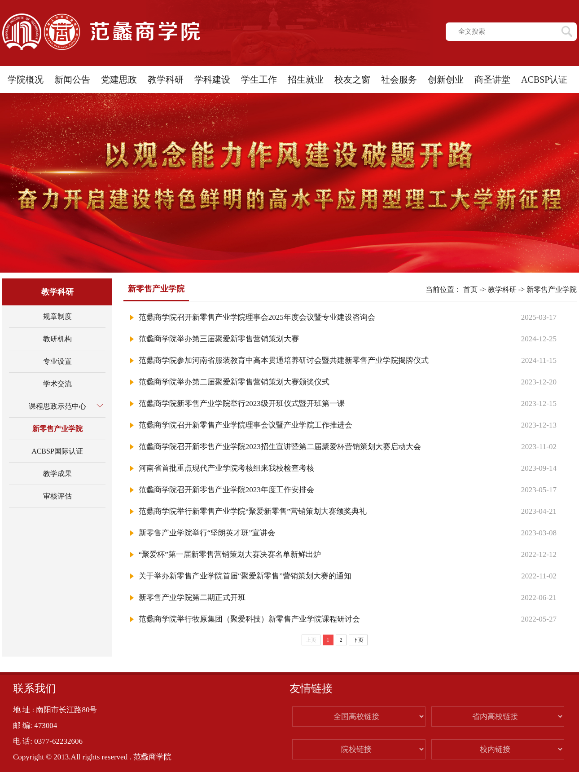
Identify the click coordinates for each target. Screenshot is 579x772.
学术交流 (57, 384)
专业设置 (57, 361)
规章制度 (57, 316)
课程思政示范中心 (57, 406)
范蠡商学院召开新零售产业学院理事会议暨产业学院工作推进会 (245, 425)
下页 (358, 640)
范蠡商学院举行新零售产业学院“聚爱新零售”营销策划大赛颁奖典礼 (253, 511)
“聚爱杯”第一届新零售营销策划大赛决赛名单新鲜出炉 (230, 554)
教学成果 (57, 473)
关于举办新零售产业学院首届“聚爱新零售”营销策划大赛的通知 (245, 576)
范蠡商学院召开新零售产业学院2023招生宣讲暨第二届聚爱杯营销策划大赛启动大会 (280, 446)
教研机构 (57, 339)
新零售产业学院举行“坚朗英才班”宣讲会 (207, 533)
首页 (470, 289)
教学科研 (502, 289)
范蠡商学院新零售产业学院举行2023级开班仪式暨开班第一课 (242, 403)
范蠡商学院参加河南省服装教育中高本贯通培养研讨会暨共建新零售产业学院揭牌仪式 (284, 360)
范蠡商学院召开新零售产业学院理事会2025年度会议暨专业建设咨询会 (257, 317)
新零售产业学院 (57, 428)
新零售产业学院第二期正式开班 (192, 597)
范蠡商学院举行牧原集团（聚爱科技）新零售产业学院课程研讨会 (249, 619)
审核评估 (57, 496)
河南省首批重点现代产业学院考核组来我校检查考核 (226, 468)
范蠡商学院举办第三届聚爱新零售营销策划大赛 (219, 339)
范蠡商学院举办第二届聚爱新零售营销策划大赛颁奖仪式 (234, 382)
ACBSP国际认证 (57, 451)
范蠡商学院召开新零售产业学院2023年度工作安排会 (226, 489)
